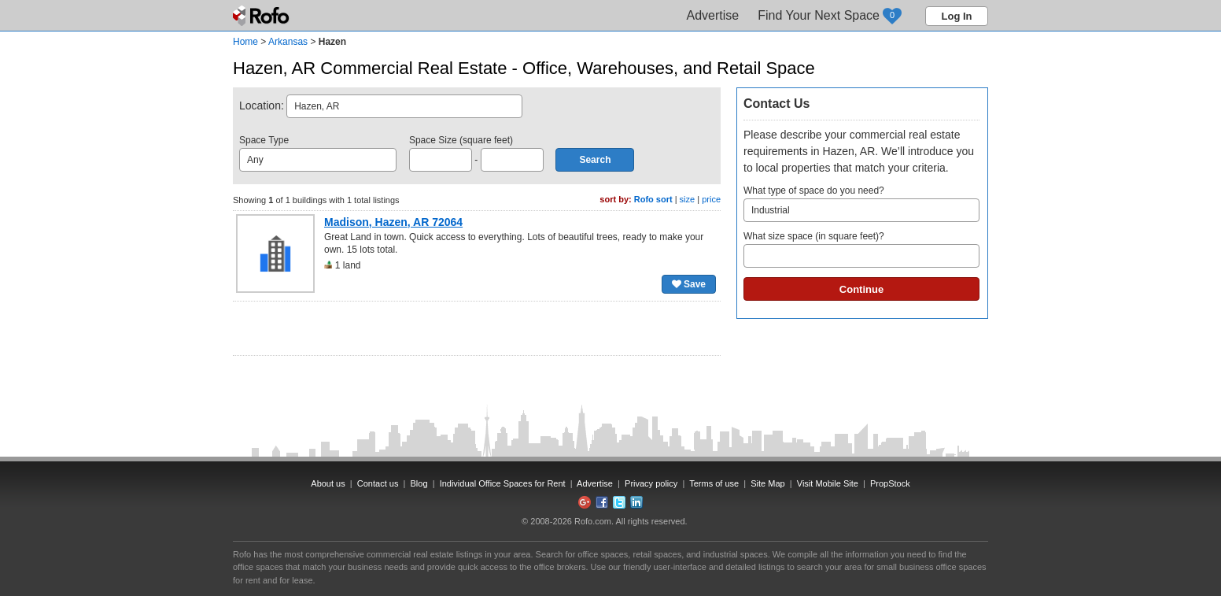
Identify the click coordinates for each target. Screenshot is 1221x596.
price (711, 199)
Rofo (262, 15)
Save (689, 284)
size (687, 199)
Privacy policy (651, 483)
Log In (957, 16)
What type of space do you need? (861, 203)
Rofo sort (653, 199)
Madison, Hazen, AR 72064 (393, 222)
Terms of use (714, 483)
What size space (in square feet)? (861, 249)
